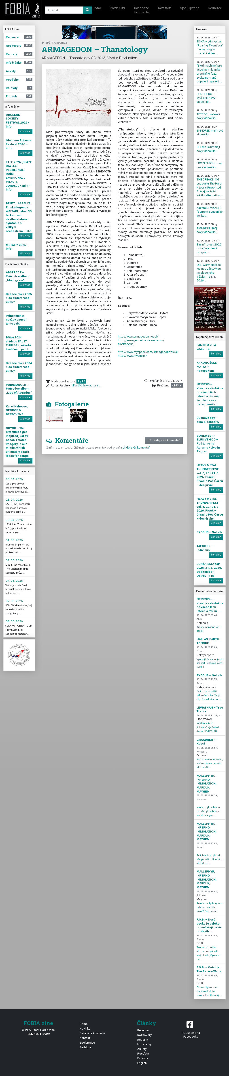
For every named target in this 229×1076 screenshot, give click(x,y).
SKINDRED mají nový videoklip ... (210, 130)
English (142, 1063)
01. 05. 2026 (14, 540)
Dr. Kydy (142, 1058)
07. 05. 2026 (14, 580)
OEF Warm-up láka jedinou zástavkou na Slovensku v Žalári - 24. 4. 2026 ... (209, 271)
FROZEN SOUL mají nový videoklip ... (209, 163)
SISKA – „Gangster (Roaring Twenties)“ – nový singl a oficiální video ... (210, 45)
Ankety (141, 1049)
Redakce (215, 8)
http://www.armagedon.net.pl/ (138, 336)
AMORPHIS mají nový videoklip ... (207, 228)
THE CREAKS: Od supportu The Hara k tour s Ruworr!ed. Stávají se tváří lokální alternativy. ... (210, 185)
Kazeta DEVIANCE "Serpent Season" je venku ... (210, 210)
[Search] (67, 10)
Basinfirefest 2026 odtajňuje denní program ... (209, 246)
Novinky (117, 8)
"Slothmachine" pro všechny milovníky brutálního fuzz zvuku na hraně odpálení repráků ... (209, 72)
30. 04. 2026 (14, 520)
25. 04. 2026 (14, 479)
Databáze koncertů (141, 10)
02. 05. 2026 (14, 560)
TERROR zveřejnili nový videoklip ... (208, 114)
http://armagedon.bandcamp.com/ (141, 340)
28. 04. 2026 (14, 499)
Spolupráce (189, 8)
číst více (25, 131)
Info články (144, 1044)
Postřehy (143, 1053)
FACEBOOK (125, 344)
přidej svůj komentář (164, 440)
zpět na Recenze (54, 42)
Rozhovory (144, 1035)
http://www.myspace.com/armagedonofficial (148, 352)
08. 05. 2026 (14, 621)
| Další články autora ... (86, 385)
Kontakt (165, 8)
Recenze (142, 1030)
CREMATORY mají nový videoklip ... (208, 147)
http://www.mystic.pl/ (132, 355)
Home (97, 8)
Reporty (142, 1039)
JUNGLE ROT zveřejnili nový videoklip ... (207, 96)
